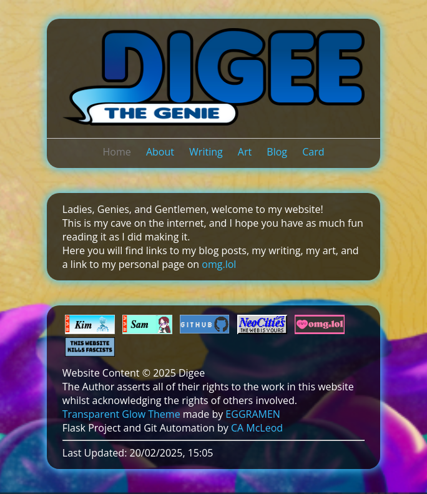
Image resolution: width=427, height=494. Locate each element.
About (160, 152)
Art (245, 152)
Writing (206, 152)
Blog (277, 152)
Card (313, 152)
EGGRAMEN (252, 414)
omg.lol (219, 264)
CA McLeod (257, 428)
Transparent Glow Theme (121, 414)
